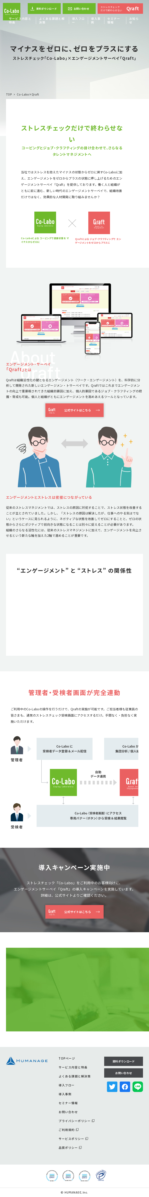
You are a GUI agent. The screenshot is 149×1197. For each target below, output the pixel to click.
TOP (9, 94)
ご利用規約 (69, 1130)
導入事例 (96, 20)
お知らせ (134, 20)
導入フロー (78, 20)
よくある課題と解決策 (52, 20)
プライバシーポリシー (76, 1121)
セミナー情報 (113, 20)
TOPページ (67, 1058)
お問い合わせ (78, 9)
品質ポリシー (70, 1148)
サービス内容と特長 (20, 20)
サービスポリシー (73, 1139)
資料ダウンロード (43, 9)
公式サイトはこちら (68, 410)
